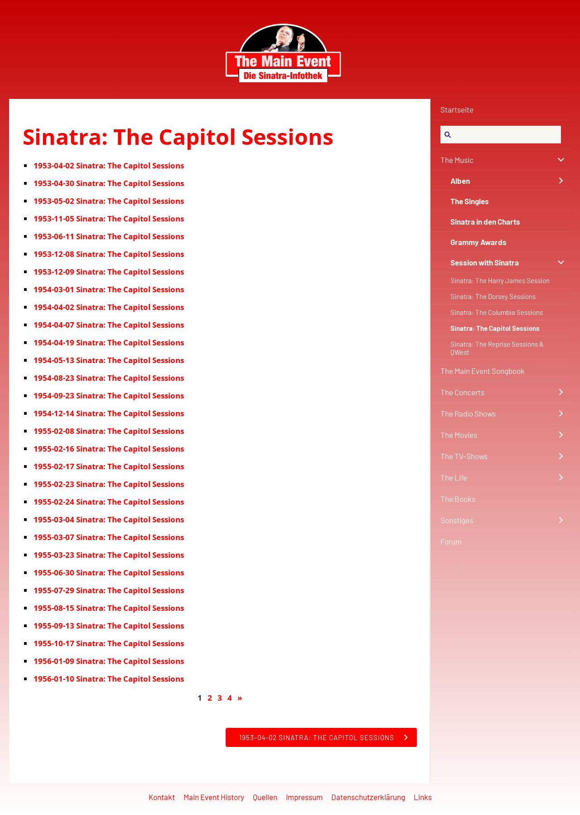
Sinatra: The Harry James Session (500, 280)
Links (423, 796)
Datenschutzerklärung (368, 796)
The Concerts (462, 392)
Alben (460, 180)
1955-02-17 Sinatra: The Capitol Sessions (109, 466)
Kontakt (162, 796)
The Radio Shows (468, 413)
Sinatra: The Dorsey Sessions (493, 296)
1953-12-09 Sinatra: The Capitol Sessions (109, 271)
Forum (451, 541)
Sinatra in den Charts (485, 221)
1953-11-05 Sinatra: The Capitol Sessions (109, 218)
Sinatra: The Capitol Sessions (495, 328)
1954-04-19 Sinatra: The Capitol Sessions (109, 342)
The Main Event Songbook (482, 370)
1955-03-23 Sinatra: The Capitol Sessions (109, 555)
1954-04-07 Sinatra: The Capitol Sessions (109, 324)
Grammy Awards (478, 241)
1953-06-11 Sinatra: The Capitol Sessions (109, 236)
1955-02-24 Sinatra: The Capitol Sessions (109, 501)
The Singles (469, 201)
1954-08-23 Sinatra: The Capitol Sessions (109, 378)
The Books (457, 498)
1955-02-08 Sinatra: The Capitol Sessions (109, 431)
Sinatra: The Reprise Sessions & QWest (497, 348)
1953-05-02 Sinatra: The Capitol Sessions (109, 201)
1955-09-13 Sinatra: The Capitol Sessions (109, 625)
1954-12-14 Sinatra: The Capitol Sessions (109, 413)
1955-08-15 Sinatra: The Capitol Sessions (109, 608)
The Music (457, 159)
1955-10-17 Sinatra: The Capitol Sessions (109, 643)
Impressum (304, 796)
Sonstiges (456, 520)
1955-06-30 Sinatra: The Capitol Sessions (109, 572)
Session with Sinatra (484, 262)
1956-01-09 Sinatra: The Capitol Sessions (109, 661)
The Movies (458, 434)
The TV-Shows (464, 456)
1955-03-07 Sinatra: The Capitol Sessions (109, 537)
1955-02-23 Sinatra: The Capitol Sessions (109, 484)
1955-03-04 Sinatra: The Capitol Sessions (109, 519)
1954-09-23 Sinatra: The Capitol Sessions (109, 395)
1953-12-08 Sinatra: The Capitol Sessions (109, 254)
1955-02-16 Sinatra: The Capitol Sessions (109, 448)
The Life (453, 477)
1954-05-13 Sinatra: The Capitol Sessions (109, 360)
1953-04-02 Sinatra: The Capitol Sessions (109, 165)
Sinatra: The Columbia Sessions (496, 312)
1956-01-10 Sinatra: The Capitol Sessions (109, 678)
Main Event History (214, 796)
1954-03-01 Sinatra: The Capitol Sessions (109, 289)
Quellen (265, 796)
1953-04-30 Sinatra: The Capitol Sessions (109, 183)
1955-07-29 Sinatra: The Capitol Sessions (109, 590)
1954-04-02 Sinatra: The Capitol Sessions (109, 307)
